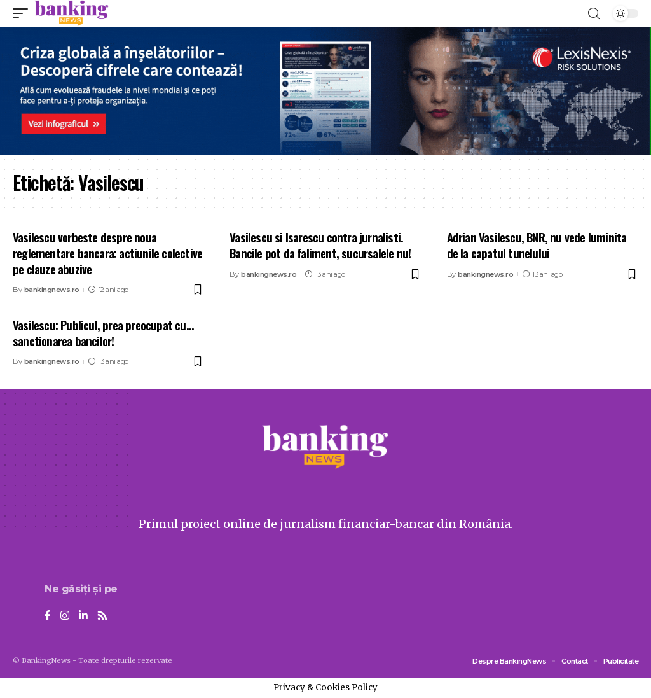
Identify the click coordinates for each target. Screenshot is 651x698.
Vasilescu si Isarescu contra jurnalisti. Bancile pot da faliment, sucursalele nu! (320, 245)
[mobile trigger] (23, 13)
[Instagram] (64, 616)
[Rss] (102, 616)
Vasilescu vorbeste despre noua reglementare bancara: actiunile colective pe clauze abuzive (107, 252)
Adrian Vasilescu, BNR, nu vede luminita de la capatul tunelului (537, 245)
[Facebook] (48, 616)
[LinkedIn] (83, 616)
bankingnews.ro (51, 289)
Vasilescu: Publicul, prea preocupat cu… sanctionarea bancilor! (103, 332)
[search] (594, 14)
